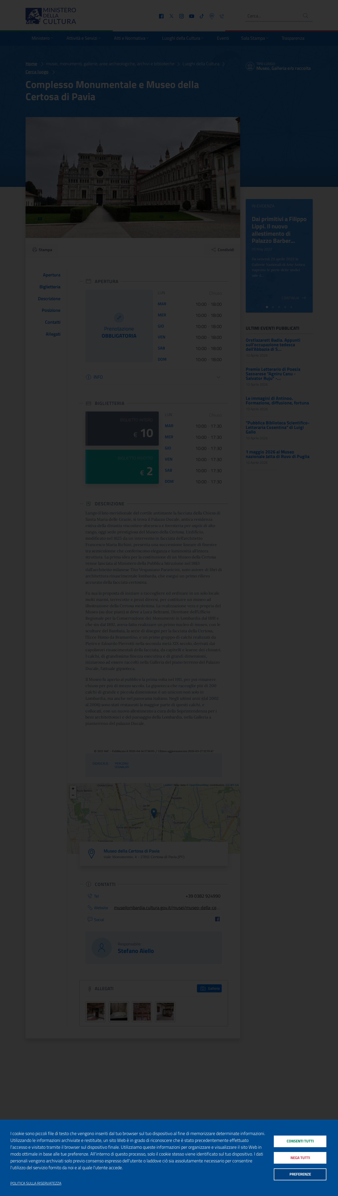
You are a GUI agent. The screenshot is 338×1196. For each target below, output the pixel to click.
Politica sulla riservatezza (35, 1183)
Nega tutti (300, 1158)
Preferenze (300, 1175)
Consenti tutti (299, 1141)
